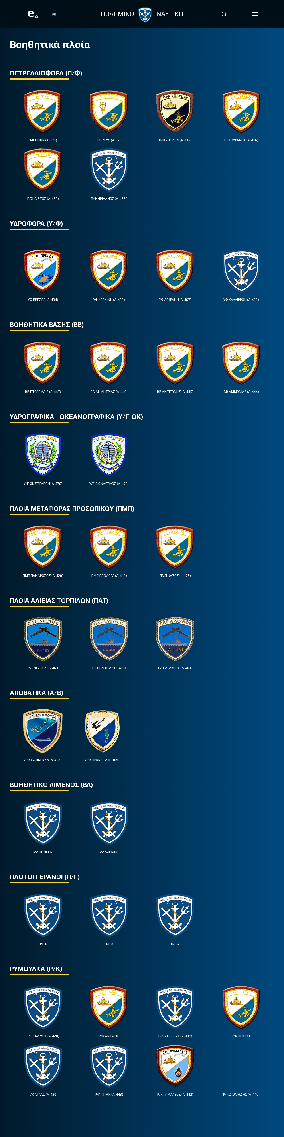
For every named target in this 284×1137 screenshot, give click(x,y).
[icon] (255, 14)
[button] (224, 14)
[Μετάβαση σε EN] (54, 14)
